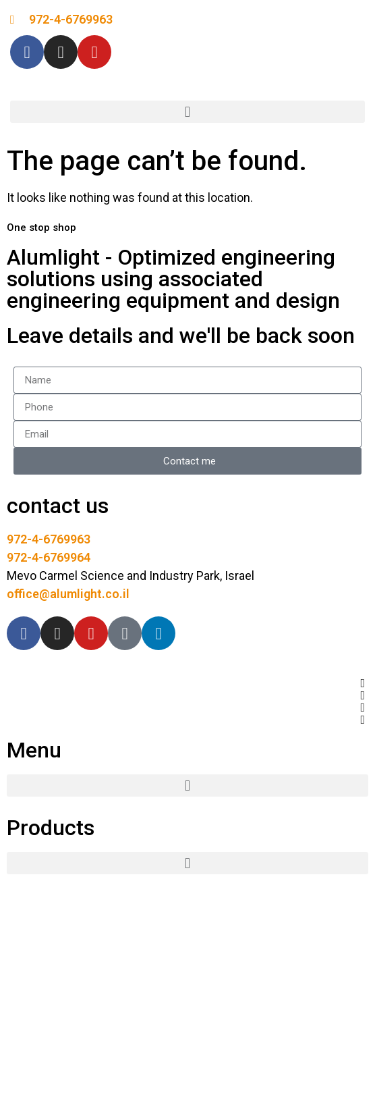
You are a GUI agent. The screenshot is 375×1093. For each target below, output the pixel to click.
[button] (187, 112)
